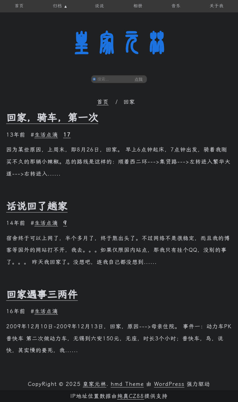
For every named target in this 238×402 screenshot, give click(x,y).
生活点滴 (46, 135)
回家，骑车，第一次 (52, 118)
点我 (138, 79)
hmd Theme (127, 384)
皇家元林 (119, 43)
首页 (103, 102)
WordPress (169, 384)
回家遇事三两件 (42, 294)
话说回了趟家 (37, 206)
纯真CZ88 (130, 396)
